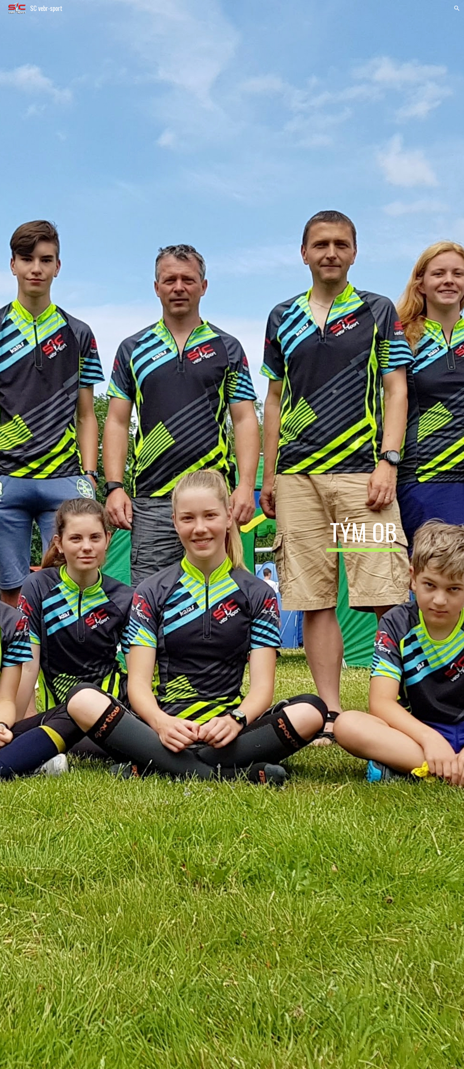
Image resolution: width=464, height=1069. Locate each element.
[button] (457, 8)
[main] (363, 534)
